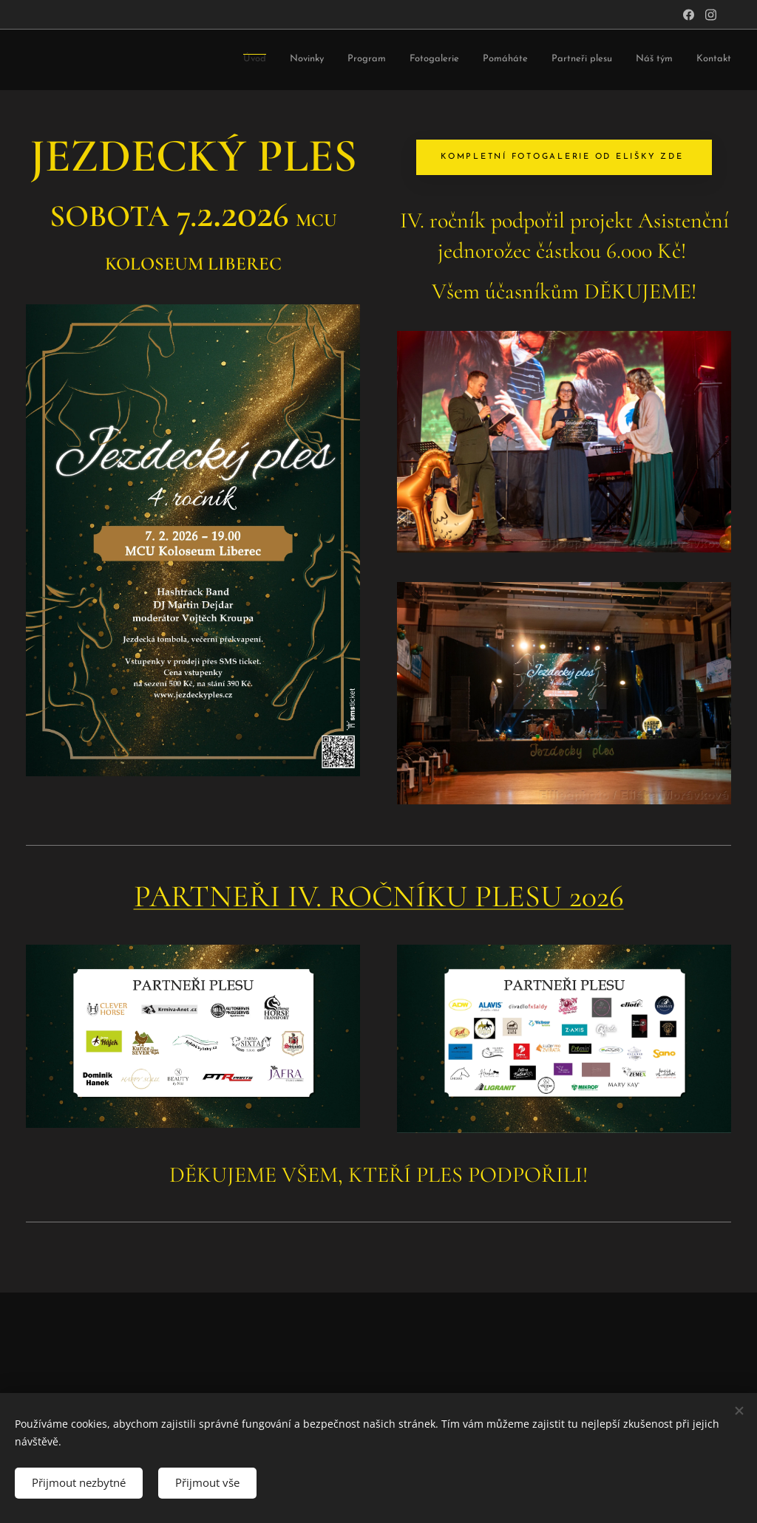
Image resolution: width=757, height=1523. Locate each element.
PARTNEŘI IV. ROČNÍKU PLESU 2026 (379, 896)
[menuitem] (283, 60)
